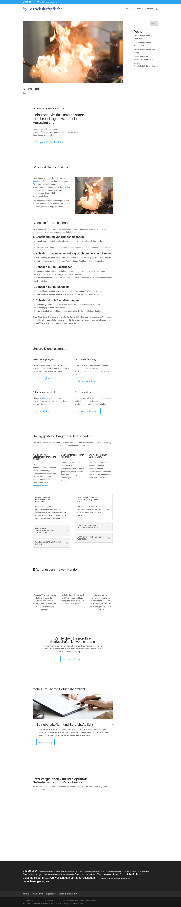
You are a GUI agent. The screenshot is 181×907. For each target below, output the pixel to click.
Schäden (36, 181)
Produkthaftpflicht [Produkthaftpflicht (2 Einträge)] (130, 874)
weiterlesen (45, 742)
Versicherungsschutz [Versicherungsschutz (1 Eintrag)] (115, 878)
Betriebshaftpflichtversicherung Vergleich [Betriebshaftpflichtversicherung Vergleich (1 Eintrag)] (138, 871)
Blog (24, 93)
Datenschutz (37, 894)
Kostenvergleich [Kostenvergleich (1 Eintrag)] (69, 874)
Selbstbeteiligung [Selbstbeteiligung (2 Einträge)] (33, 877)
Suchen (154, 24)
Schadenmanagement (49, 398)
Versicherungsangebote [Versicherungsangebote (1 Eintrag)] (102, 878)
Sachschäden (32, 89)
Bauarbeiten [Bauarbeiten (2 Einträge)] (30, 870)
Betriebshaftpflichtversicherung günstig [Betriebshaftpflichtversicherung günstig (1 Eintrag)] (49, 871)
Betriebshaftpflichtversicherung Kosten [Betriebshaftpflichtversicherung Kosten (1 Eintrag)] (94, 871)
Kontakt (150, 9)
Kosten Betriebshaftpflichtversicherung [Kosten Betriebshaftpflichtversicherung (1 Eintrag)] (54, 874)
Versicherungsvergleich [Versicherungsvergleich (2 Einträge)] (37, 881)
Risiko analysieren (88, 411)
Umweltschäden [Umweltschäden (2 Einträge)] (60, 877)
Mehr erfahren (43, 411)
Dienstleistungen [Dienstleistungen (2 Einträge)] (33, 874)
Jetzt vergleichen (44, 378)
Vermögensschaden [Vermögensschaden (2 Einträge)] (82, 877)
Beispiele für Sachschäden (50, 142)
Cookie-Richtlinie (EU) (68, 894)
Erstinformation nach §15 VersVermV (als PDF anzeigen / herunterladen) (53, 903)
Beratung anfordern (88, 381)
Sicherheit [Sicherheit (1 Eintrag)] (47, 878)
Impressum (51, 894)
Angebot (129, 9)
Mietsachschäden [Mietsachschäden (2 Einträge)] (85, 874)
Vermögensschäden (40, 486)
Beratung (78, 368)
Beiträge (140, 9)
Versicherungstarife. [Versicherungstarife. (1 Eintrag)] (126, 878)
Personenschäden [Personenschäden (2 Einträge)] (108, 874)
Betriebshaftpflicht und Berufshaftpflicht (64, 724)
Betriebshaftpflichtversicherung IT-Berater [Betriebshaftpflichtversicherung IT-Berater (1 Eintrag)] (71, 871)
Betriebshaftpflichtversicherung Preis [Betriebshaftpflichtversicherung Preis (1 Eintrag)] (116, 871)
